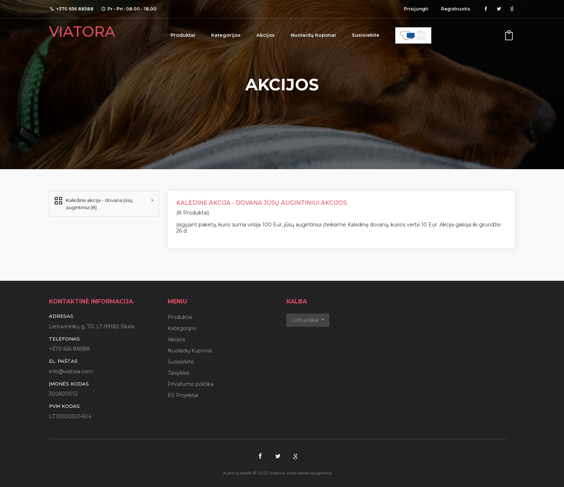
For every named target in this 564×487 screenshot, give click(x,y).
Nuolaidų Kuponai (313, 35)
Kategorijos (226, 35)
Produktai (182, 35)
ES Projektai (183, 395)
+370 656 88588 (69, 349)
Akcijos (265, 35)
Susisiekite (365, 35)
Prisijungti (416, 9)
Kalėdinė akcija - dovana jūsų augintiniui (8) (93, 203)
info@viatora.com (71, 371)
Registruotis (455, 9)
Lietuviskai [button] (306, 320)
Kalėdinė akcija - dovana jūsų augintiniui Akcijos (261, 202)
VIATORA (82, 31)
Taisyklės (178, 373)
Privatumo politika (190, 384)
